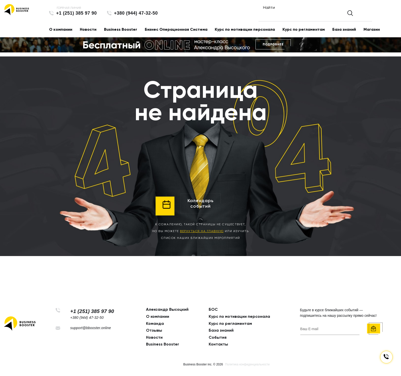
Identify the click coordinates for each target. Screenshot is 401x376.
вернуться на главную (202, 231)
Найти (270, 7)
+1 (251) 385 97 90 (76, 13)
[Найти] (310, 15)
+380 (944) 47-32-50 (136, 13)
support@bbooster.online (90, 328)
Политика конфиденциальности (247, 364)
